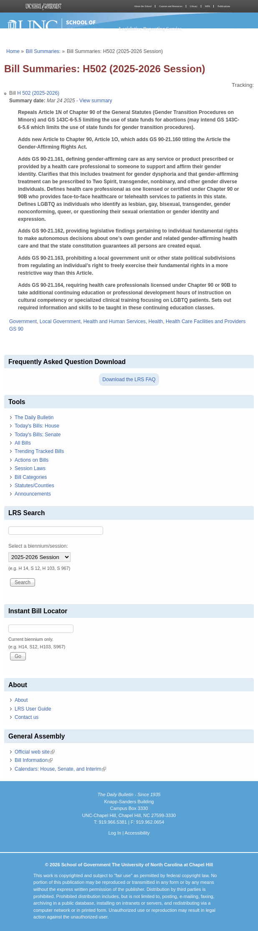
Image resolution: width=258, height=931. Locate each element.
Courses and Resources (170, 6)
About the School (143, 6)
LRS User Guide (33, 709)
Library (193, 6)
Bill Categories (31, 477)
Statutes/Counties (34, 485)
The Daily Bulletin (34, 417)
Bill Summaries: (43, 51)
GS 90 (16, 329)
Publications (224, 6)
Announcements (33, 494)
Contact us (26, 717)
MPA (207, 6)
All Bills (23, 443)
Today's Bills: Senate (38, 435)
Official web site (35, 752)
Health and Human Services (114, 321)
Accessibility (136, 832)
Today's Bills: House (37, 426)
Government (23, 321)
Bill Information (34, 760)
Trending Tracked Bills (39, 451)
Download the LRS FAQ (128, 379)
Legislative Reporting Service (150, 29)
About (21, 700)
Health (156, 321)
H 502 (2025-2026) (38, 93)
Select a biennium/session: (38, 546)
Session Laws (30, 468)
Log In (114, 832)
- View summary (93, 101)
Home (13, 51)
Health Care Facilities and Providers (205, 321)
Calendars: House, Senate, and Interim (60, 769)
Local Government (60, 321)
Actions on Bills (31, 460)
